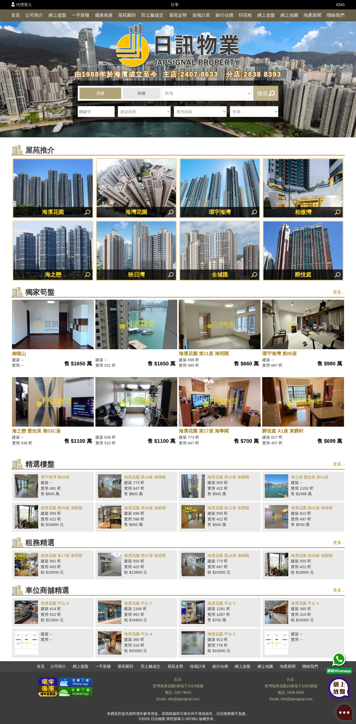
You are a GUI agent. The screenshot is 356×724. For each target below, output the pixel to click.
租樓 (141, 93)
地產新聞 (312, 15)
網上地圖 (289, 15)
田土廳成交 (152, 15)
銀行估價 (224, 15)
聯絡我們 (336, 15)
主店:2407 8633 (189, 74)
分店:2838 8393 (251, 74)
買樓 (100, 93)
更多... (339, 292)
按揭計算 (201, 15)
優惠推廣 (104, 15)
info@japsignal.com (183, 699)
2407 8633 (182, 692)
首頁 (15, 15)
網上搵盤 (57, 15)
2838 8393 (295, 692)
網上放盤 (266, 15)
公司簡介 (34, 15)
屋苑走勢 (178, 15)
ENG (340, 4)
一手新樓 (80, 15)
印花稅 (245, 15)
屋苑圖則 (127, 15)
